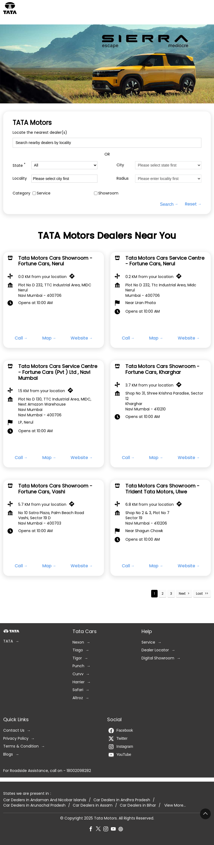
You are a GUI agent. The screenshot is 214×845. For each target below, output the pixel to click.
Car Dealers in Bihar (138, 805)
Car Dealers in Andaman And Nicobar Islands (44, 800)
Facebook (120, 730)
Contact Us (13, 730)
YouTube (119, 754)
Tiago (77, 650)
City (120, 165)
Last (199, 593)
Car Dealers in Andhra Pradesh (121, 800)
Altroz (77, 697)
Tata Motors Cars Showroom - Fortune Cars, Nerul (55, 261)
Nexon (78, 642)
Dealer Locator (155, 650)
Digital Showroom (158, 658)
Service (43, 193)
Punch (78, 666)
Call (19, 338)
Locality (20, 178)
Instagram (120, 746)
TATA (8, 641)
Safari (77, 690)
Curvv (78, 674)
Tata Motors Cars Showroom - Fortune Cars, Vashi (55, 488)
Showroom (108, 193)
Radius (123, 178)
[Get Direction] (73, 277)
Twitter (118, 738)
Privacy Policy (15, 738)
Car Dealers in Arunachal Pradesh (34, 805)
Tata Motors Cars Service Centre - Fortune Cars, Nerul (164, 261)
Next (182, 593)
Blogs (8, 754)
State (19, 165)
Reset (191, 204)
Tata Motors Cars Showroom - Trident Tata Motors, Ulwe (162, 488)
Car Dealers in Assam (93, 805)
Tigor (77, 658)
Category (21, 193)
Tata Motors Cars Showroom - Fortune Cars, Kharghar (162, 369)
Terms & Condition (21, 746)
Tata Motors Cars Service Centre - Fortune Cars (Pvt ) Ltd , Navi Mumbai (57, 372)
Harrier (78, 682)
